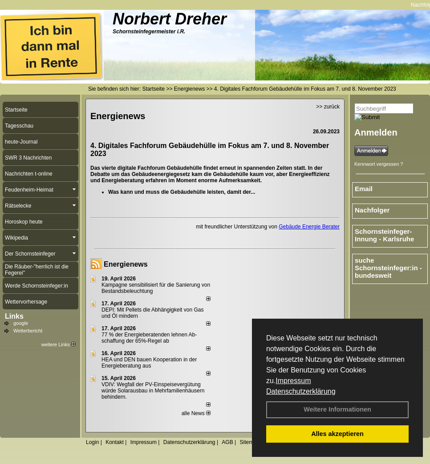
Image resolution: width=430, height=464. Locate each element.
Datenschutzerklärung (301, 391)
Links (14, 316)
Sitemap (249, 442)
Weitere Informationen (337, 409)
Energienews (126, 264)
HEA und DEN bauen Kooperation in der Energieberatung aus (149, 362)
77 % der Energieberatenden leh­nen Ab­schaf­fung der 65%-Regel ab (149, 338)
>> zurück (328, 107)
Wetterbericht (27, 330)
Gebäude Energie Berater (309, 227)
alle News (196, 413)
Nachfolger (372, 210)
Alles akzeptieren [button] (337, 433)
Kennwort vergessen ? (378, 164)
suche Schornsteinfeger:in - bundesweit (388, 267)
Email (364, 188)
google (20, 323)
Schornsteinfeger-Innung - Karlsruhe (384, 235)
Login (92, 442)
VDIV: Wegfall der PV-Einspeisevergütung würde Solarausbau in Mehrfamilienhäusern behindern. (152, 390)
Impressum (293, 380)
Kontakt (114, 442)
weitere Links (58, 344)
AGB (227, 442)
